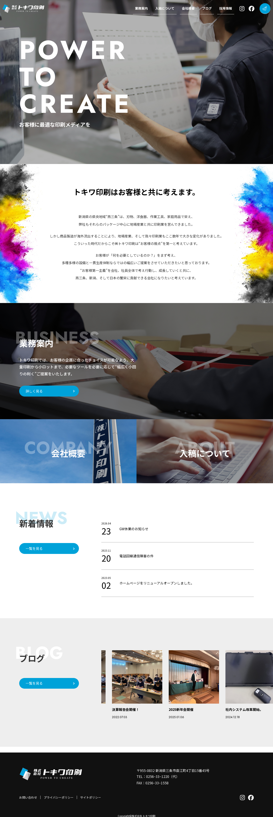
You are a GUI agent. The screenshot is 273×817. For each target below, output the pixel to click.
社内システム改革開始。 (244, 709)
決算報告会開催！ (125, 709)
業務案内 (142, 8)
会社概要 (189, 8)
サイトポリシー (90, 791)
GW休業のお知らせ (134, 528)
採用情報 (226, 8)
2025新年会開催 (181, 709)
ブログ (207, 8)
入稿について (165, 8)
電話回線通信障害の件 (136, 555)
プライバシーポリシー (59, 791)
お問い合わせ (28, 791)
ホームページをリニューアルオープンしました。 (156, 583)
